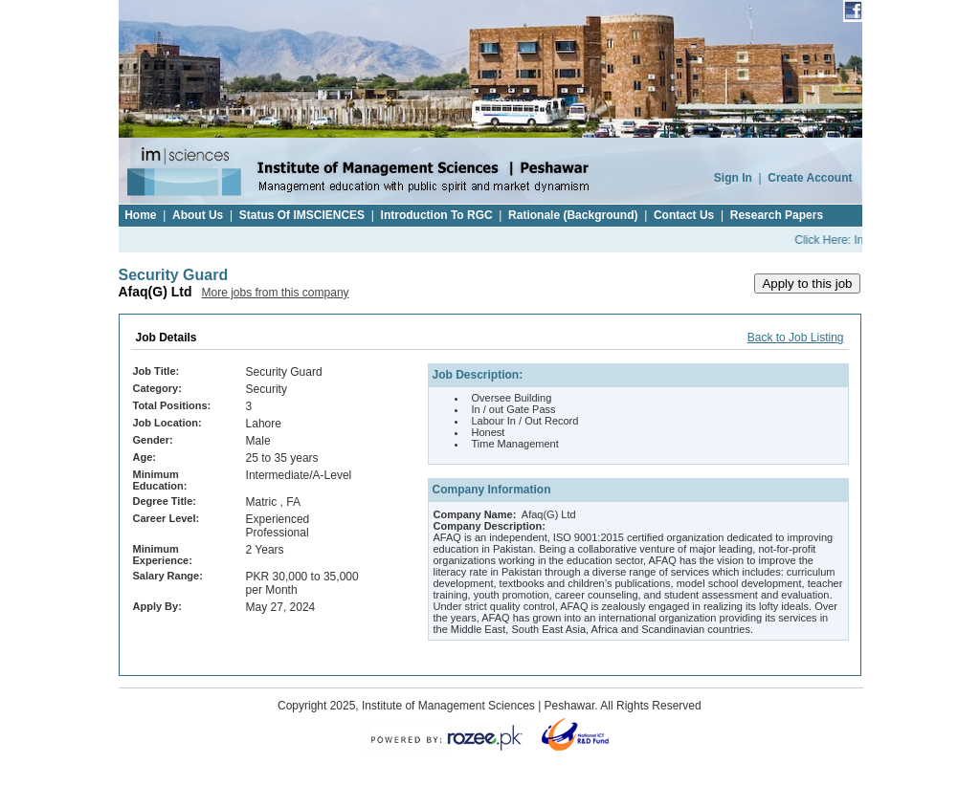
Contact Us (684, 215)
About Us (197, 215)
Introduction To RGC (437, 215)
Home (140, 215)
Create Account (810, 178)
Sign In (733, 178)
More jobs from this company (275, 292)
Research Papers (776, 215)
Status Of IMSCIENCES (302, 215)
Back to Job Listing (795, 337)
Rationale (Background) (572, 215)
